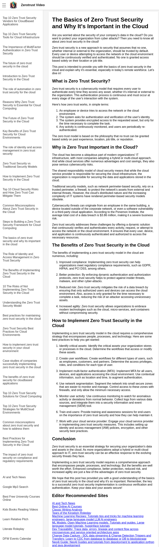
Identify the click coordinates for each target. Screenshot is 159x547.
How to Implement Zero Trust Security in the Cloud (21, 178)
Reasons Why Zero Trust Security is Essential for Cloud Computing (22, 105)
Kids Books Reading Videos (20, 509)
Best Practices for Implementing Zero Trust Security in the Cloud (18, 441)
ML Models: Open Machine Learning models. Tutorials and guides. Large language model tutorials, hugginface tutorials (98, 524)
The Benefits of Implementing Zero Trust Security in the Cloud (21, 273)
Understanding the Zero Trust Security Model (21, 304)
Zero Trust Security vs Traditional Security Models (20, 165)
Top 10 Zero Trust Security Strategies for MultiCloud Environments (19, 409)
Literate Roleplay (13, 528)
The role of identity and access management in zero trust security (22, 150)
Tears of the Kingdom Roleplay (71, 512)
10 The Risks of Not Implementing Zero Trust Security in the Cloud (18, 289)
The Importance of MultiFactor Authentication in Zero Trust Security (22, 50)
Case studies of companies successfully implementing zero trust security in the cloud (22, 364)
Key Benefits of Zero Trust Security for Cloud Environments (19, 134)
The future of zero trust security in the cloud (17, 65)
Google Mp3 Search (15, 486)
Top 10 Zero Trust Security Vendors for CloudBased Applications (19, 21)
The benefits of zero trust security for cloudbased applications (18, 380)
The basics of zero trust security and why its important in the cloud (21, 241)
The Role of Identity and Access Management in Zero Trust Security (21, 257)
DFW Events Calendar (17, 538)
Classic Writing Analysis (67, 509)
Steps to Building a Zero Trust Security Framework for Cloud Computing (22, 225)
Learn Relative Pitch (15, 519)
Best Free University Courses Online (21, 498)
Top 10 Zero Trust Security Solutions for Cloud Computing (22, 395)
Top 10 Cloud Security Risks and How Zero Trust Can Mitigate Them (20, 192)
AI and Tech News (14, 477)
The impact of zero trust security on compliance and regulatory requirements (20, 458)
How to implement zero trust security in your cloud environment (20, 348)
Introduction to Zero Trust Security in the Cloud (19, 78)
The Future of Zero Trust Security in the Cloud (18, 120)
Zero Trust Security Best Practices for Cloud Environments (18, 331)
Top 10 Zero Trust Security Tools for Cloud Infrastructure (21, 36)
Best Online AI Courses (67, 506)
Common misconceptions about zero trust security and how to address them (21, 425)
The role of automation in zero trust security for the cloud (22, 91)
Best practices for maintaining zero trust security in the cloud (22, 317)
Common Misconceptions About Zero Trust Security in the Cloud (20, 208)
